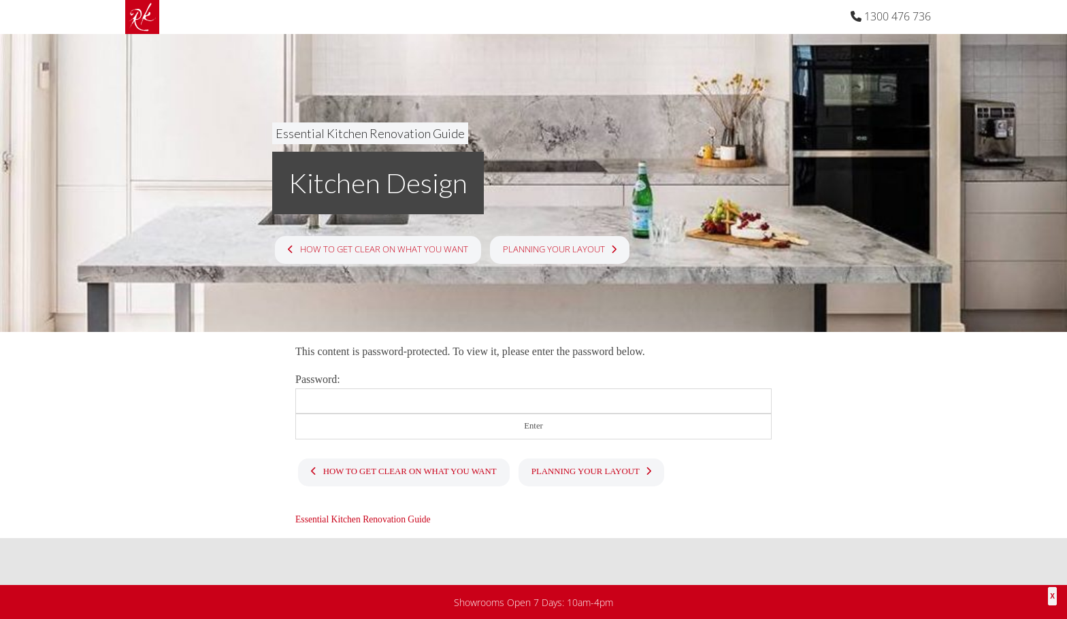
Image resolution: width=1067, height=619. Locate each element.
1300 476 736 (891, 16)
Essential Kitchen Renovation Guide (370, 133)
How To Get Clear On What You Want (377, 249)
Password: (533, 393)
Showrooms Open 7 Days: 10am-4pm (533, 602)
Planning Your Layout (560, 249)
